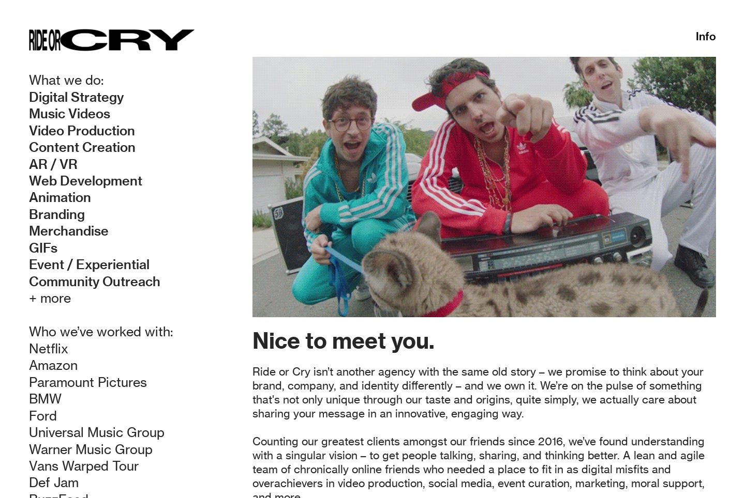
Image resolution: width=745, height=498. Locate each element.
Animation (60, 197)
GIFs (43, 248)
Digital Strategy (76, 97)
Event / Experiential (89, 264)
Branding (57, 214)
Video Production (82, 130)
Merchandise (69, 231)
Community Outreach (94, 281)
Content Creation (82, 147)
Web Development (85, 181)
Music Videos (69, 113)
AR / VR (53, 164)
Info (706, 36)
